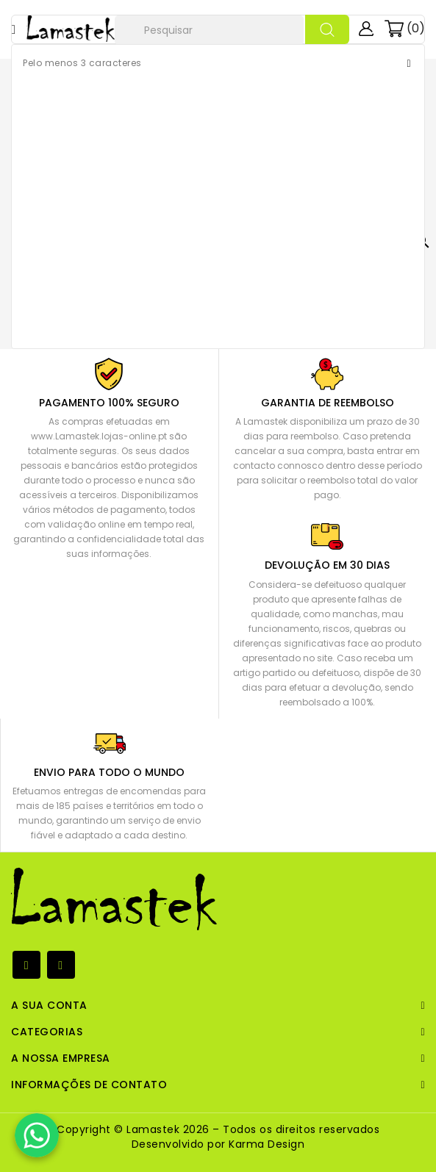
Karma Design (265, 1144)
